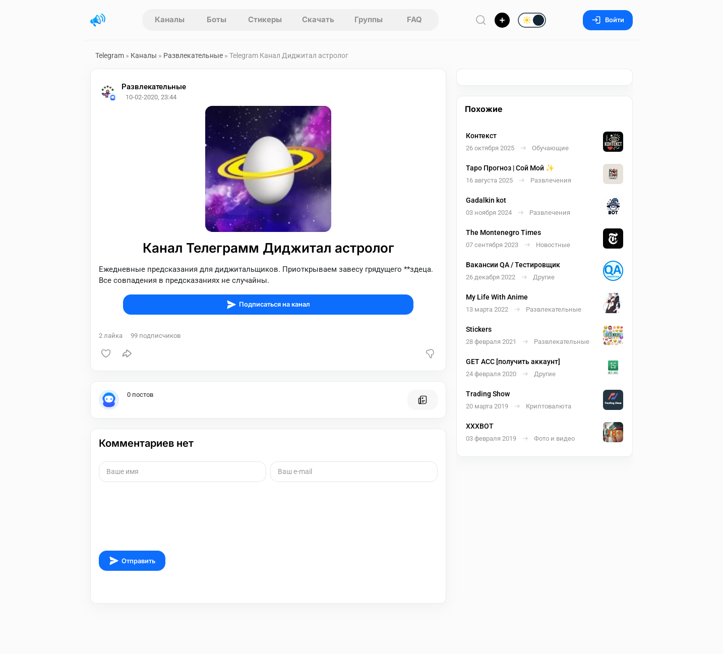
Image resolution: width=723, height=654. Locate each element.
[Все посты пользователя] (422, 400)
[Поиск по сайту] (481, 20)
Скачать (318, 19)
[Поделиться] (127, 353)
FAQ (414, 19)
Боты (216, 19)
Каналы (170, 19)
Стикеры (265, 19)
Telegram (109, 55)
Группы (368, 19)
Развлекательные (193, 55)
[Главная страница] (97, 20)
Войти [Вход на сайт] (607, 20)
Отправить (132, 561)
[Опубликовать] (502, 20)
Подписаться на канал (268, 305)
